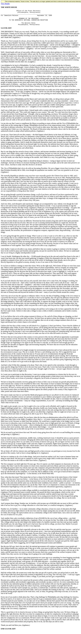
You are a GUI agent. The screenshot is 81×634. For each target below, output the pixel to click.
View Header (5, 4)
